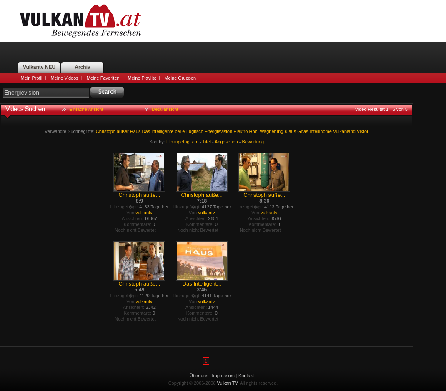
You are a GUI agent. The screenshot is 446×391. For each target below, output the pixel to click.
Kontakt (246, 375)
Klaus (290, 131)
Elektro (240, 131)
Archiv (82, 67)
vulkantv (143, 212)
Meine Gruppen (180, 77)
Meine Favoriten (103, 77)
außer (123, 131)
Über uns (199, 375)
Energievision (218, 131)
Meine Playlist (142, 77)
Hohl (253, 131)
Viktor (362, 131)
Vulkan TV (80, 21)
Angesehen (226, 141)
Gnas (302, 131)
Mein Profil (32, 77)
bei (178, 131)
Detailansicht (165, 109)
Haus (135, 131)
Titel (207, 141)
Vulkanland (344, 131)
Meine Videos (64, 77)
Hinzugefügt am (182, 141)
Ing (280, 131)
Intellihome (321, 131)
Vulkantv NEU (39, 67)
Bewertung (253, 141)
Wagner (268, 131)
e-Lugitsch (192, 131)
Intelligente (162, 131)
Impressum (223, 375)
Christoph (105, 131)
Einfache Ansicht (86, 109)
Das (146, 131)
